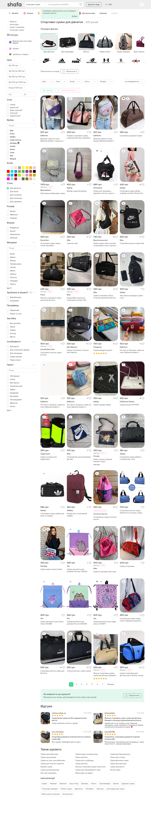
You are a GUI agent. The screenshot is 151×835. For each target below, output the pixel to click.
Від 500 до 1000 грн (17, 82)
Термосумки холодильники (86, 754)
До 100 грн (13, 65)
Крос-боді (74, 784)
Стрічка (114, 13)
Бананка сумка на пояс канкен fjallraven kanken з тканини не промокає (103, 140)
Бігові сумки (115, 770)
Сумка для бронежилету (120, 754)
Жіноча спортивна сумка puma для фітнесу (50, 299)
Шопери (84, 784)
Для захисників (86, 13)
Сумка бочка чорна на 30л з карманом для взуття (69, 719)
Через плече (14, 360)
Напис (11, 406)
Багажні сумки (46, 767)
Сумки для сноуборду (84, 760)
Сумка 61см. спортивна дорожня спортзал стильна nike (122, 738)
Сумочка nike (72, 243)
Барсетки (79, 789)
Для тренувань (14, 353)
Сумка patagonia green (102, 350)
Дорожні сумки (128, 784)
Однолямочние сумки (119, 760)
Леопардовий (14, 400)
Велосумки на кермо (84, 773)
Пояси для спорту (117, 757)
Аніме (11, 379)
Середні (12, 218)
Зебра (11, 389)
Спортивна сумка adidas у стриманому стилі (130, 458)
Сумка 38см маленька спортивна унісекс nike (76, 299)
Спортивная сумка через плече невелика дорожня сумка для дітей (130, 620)
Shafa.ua (11, 22)
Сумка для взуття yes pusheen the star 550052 (77, 570)
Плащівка (12, 281)
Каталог (14, 13)
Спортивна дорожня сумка (131, 136)
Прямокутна (13, 234)
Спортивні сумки (15, 30)
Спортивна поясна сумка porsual (50, 354)
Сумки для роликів (48, 757)
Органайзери (104, 784)
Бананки (63, 784)
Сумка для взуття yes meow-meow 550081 (52, 623)
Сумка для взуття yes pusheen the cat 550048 (77, 623)
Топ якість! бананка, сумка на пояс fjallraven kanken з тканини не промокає (132, 351)
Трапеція (12, 238)
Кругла (11, 231)
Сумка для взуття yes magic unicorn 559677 (104, 623)
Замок (11, 327)
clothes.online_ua (59, 713)
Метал (11, 271)
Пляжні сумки (66, 789)
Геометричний (14, 386)
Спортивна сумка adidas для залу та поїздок (52, 515)
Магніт (11, 337)
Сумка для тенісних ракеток (52, 764)
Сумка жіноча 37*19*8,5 (129, 405)
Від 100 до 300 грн (17, 71)
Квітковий (12, 396)
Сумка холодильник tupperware (48, 458)
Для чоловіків (14, 195)
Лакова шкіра (14, 264)
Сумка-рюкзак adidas (102, 405)
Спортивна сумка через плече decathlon (50, 244)
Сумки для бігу (81, 764)
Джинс (11, 257)
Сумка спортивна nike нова (104, 572)
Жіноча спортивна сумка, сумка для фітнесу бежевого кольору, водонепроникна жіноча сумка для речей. (105, 674)
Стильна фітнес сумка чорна (79, 671)
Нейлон (12, 274)
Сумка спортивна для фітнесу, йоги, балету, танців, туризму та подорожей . (132, 674)
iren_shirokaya (58, 732)
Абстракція (13, 376)
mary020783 (110, 732)
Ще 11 (9, 288)
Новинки (103, 13)
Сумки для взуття (117, 767)
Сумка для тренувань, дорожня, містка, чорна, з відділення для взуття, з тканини (103, 192)
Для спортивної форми (18, 350)
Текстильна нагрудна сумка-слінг (131, 297)
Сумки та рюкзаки (15, 27)
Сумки (44, 784)
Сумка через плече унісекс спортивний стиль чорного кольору (104, 244)
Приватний (13, 310)
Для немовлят (14, 202)
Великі (11, 211)
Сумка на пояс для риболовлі (53, 760)
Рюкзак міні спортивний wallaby (77, 515)
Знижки (28, 13)
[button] (40, 41)
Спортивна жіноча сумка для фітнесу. (52, 672)
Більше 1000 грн (16, 88)
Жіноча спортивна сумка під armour (90, 767)
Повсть (11, 284)
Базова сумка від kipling (76, 191)
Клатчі (93, 784)
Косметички (68, 794)
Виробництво (14, 297)
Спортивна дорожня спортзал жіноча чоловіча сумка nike (71, 738)
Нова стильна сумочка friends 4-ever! (102, 460)
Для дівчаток (14, 188)
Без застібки (13, 323)
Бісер (11, 254)
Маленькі (12, 215)
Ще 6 (9, 410)
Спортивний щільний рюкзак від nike (79, 458)
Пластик (12, 277)
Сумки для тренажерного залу (87, 770)
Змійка (11, 330)
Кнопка (11, 333)
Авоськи (100, 789)
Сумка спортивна (127, 566)
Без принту (13, 383)
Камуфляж (13, 393)
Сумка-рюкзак (14, 357)
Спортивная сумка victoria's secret (105, 518)
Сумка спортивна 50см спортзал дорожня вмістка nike (104, 297)
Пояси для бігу (81, 757)
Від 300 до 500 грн (17, 77)
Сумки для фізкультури (50, 770)
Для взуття (13, 346)
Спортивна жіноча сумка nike (132, 243)
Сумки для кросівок (118, 764)
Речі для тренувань (49, 773)
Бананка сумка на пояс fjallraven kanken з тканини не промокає (52, 140)
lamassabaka (110, 713)
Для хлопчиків (14, 198)
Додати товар (94, 4)
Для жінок (12, 191)
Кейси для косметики (51, 794)
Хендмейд (13, 301)
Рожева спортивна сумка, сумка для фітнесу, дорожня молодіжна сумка (78, 137)
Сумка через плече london (51, 569)
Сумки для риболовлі (49, 754)
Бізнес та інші (14, 314)
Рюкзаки (53, 784)
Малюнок (12, 403)
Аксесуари (13, 24)
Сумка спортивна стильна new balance (78, 351)
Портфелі (89, 789)
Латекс (11, 267)
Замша (11, 261)
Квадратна (13, 228)
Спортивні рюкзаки (50, 789)
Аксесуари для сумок (115, 789)
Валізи (116, 784)
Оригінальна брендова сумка (52, 193)
